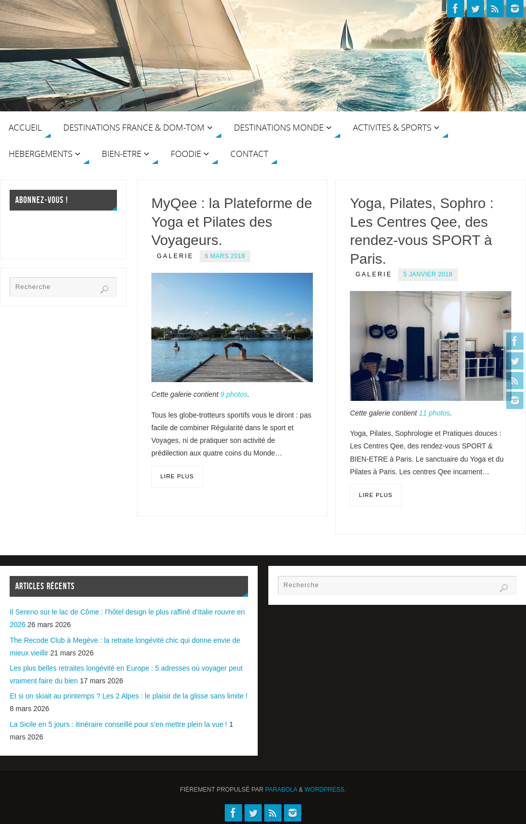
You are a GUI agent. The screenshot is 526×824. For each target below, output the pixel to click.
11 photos (434, 413)
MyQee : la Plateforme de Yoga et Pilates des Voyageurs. (231, 221)
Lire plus (177, 476)
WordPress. (325, 789)
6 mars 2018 (225, 256)
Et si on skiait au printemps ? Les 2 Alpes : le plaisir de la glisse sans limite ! (129, 696)
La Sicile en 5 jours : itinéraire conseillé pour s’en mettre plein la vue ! (118, 724)
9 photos (234, 394)
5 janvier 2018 (428, 274)
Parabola (281, 789)
